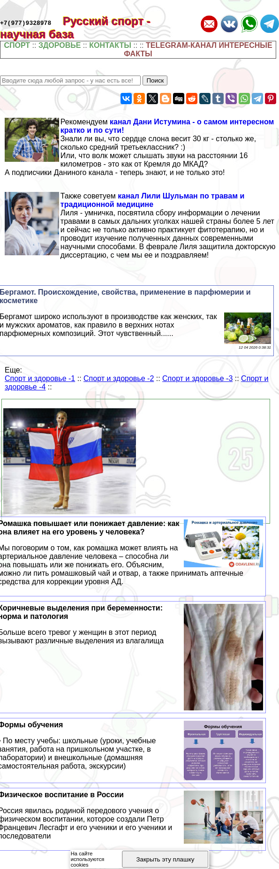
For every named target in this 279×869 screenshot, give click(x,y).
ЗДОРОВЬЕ (59, 45)
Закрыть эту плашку (165, 859)
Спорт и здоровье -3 (197, 378)
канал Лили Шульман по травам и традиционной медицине (152, 200)
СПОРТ (17, 45)
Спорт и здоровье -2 (118, 378)
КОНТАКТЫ (110, 45)
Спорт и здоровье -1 (40, 378)
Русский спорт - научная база (75, 27)
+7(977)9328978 (25, 22)
